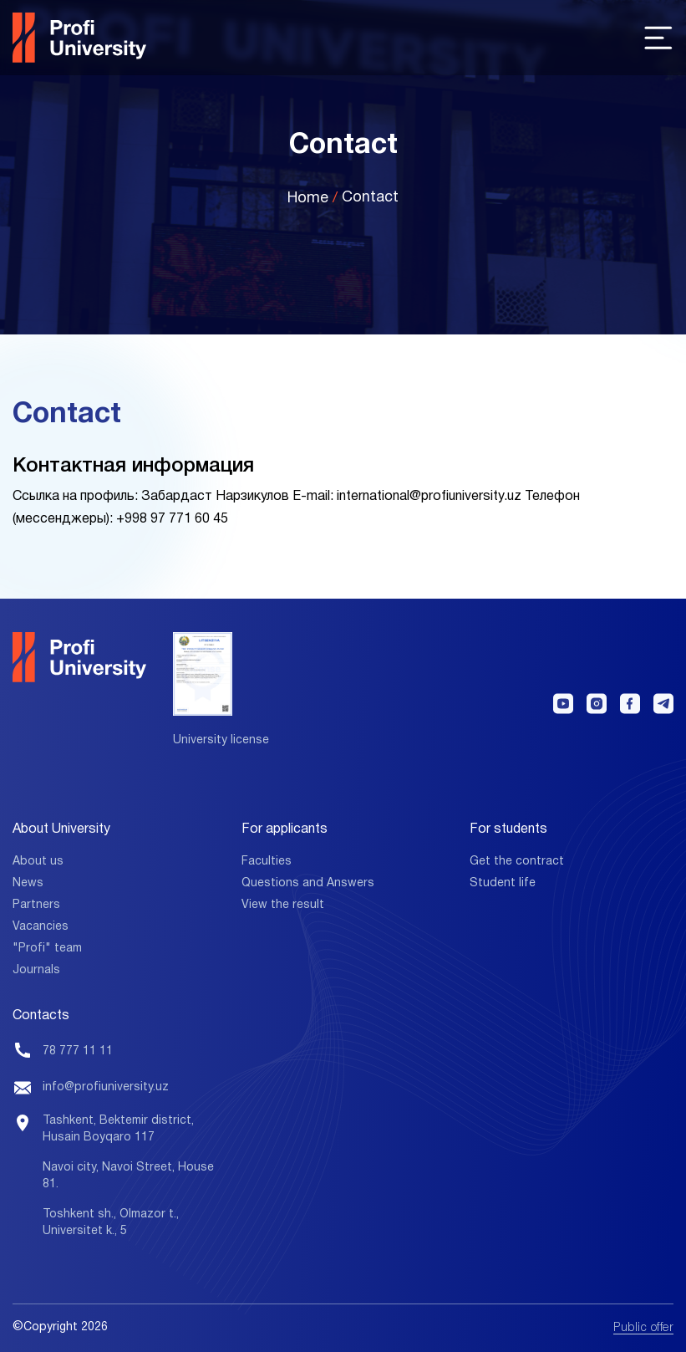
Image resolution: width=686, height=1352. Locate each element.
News (28, 883)
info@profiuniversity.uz (106, 1087)
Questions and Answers (307, 883)
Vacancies (41, 926)
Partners (36, 905)
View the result (282, 905)
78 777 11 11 (78, 1051)
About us (38, 861)
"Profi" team (47, 948)
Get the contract (517, 861)
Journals (36, 970)
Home (307, 198)
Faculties (266, 861)
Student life (503, 883)
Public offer (643, 1328)
